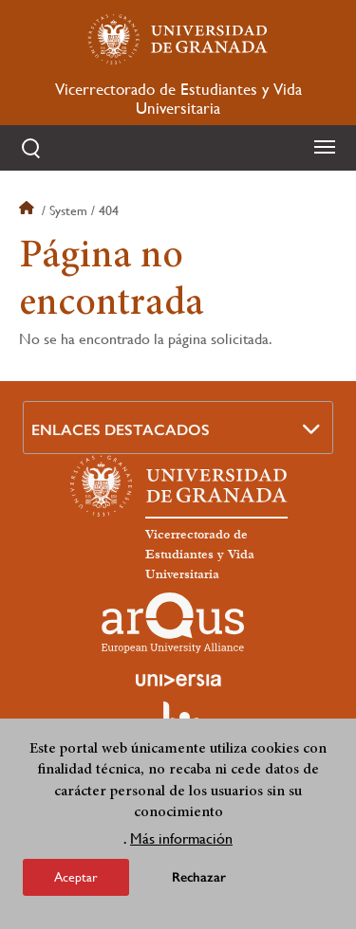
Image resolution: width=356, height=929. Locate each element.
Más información (181, 846)
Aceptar (76, 884)
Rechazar (199, 885)
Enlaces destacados (120, 430)
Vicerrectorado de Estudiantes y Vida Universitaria (178, 99)
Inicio (28, 210)
